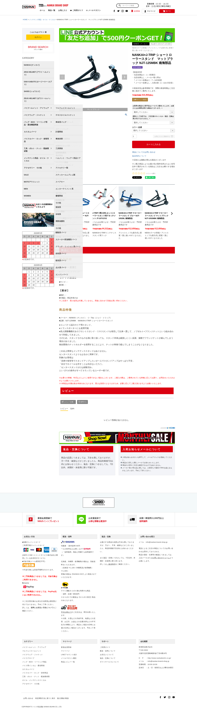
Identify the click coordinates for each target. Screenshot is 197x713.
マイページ (149, 11)
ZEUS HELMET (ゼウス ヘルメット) (37, 99)
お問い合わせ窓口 (147, 537)
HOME (25, 20)
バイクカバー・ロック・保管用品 (36, 140)
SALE (26, 175)
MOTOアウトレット (32, 182)
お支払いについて (107, 655)
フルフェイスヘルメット (31, 651)
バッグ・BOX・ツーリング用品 (34, 662)
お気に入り (62, 10)
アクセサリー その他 (33, 168)
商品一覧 (51, 10)
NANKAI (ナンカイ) (32, 65)
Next (124, 77)
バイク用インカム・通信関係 (33, 666)
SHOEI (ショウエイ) (32, 91)
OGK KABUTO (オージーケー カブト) (38, 83)
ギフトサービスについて (109, 662)
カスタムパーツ (30, 132)
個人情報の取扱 (63, 698)
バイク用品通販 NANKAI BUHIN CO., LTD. (47, 707)
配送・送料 (67, 537)
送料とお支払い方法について (42, 608)
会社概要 (144, 641)
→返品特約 (111, 564)
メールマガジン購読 (69, 658)
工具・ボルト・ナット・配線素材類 (36, 149)
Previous (62, 77)
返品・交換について (107, 658)
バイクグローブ (28, 658)
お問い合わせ (28, 698)
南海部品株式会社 (145, 647)
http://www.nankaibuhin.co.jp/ (159, 658)
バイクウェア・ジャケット (34, 115)
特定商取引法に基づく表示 (45, 698)
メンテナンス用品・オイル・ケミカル (42, 20)
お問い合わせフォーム (161, 558)
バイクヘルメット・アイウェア (36, 108)
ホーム (42, 10)
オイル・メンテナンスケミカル (34, 680)
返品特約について (139, 156)
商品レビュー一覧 (68, 662)
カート (167, 11)
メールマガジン (93, 10)
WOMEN (27, 196)
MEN (26, 189)
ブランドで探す (38, 48)
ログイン (38, 37)
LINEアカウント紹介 (69, 655)
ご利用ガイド (76, 10)
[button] (62, 213)
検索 (120, 5)
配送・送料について (107, 651)
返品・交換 (106, 537)
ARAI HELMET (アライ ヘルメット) (37, 73)
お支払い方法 (29, 537)
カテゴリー (28, 641)
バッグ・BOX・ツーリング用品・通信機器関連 (35, 123)
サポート (105, 641)
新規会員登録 (66, 647)
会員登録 (135, 11)
